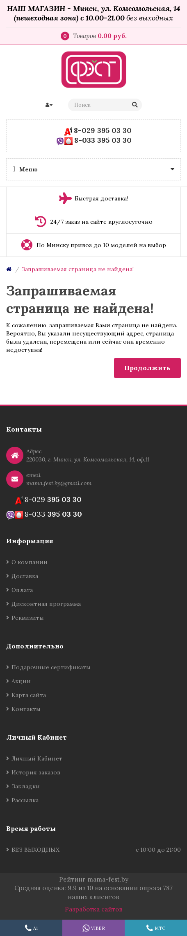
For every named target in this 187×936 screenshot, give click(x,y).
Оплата (22, 590)
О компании (29, 562)
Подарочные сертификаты (51, 667)
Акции (21, 681)
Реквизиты (27, 617)
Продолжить (147, 368)
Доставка (24, 576)
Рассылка (25, 800)
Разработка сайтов (94, 909)
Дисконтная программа (46, 604)
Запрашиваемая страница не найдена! (77, 269)
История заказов (35, 772)
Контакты (26, 709)
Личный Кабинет (36, 758)
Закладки (25, 786)
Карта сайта (28, 695)
